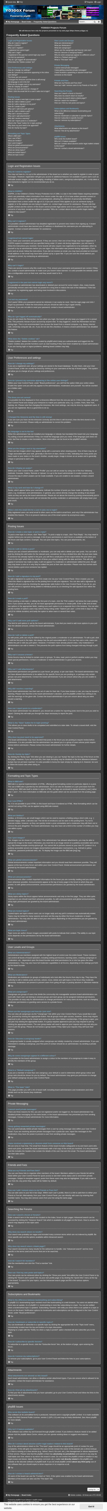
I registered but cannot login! (18, 50)
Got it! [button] (91, 1506)
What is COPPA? (14, 45)
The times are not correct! (17, 77)
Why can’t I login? (14, 53)
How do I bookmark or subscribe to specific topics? (73, 116)
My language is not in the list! (19, 82)
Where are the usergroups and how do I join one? (73, 50)
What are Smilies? (15, 141)
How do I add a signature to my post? (22, 104)
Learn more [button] (19, 1508)
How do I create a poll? (16, 107)
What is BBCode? (14, 136)
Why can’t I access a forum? (18, 114)
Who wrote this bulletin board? (65, 139)
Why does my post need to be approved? (23, 125)
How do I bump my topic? (17, 128)
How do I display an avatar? (18, 87)
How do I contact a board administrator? (69, 148)
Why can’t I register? (15, 48)
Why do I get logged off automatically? (22, 60)
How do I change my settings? (19, 70)
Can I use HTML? (14, 138)
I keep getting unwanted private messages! (70, 70)
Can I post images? (15, 143)
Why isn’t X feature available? (65, 141)
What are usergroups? (62, 48)
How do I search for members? (65, 101)
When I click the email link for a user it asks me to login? (29, 91)
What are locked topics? (17, 152)
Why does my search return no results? (69, 96)
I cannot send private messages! (66, 68)
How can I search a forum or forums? (68, 93)
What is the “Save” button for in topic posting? (25, 123)
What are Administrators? (63, 43)
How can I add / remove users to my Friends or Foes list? (75, 85)
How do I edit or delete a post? (19, 102)
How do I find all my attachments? (67, 131)
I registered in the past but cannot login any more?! (27, 55)
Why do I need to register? (18, 43)
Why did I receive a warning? (19, 118)
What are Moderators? (62, 45)
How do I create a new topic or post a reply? (24, 99)
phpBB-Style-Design (33, 1502)
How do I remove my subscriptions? (67, 120)
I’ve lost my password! (16, 57)
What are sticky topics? (16, 150)
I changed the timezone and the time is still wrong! (26, 80)
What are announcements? (18, 148)
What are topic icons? (16, 155)
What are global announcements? (20, 145)
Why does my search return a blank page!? (70, 98)
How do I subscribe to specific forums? (68, 118)
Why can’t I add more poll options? (21, 109)
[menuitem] (20, 2)
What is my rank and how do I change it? (23, 89)
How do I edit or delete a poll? (19, 111)
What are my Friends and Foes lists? (68, 83)
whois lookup (90, 1449)
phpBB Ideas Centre (29, 1434)
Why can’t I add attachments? (19, 116)
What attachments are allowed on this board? (71, 128)
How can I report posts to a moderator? (22, 121)
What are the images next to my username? (24, 84)
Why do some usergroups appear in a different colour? (74, 55)
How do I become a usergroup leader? (68, 53)
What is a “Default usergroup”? (65, 57)
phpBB (76, 439)
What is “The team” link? (63, 60)
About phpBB (91, 1417)
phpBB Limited (76, 1415)
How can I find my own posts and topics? (69, 103)
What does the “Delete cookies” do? (21, 62)
